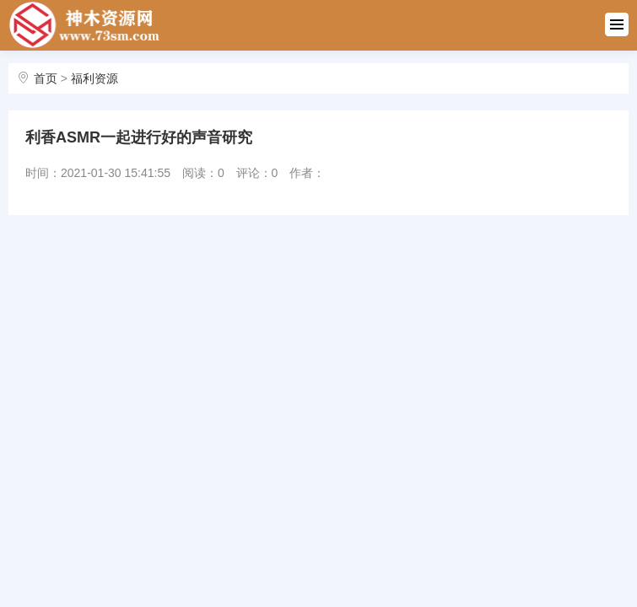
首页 (45, 78)
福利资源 (94, 78)
